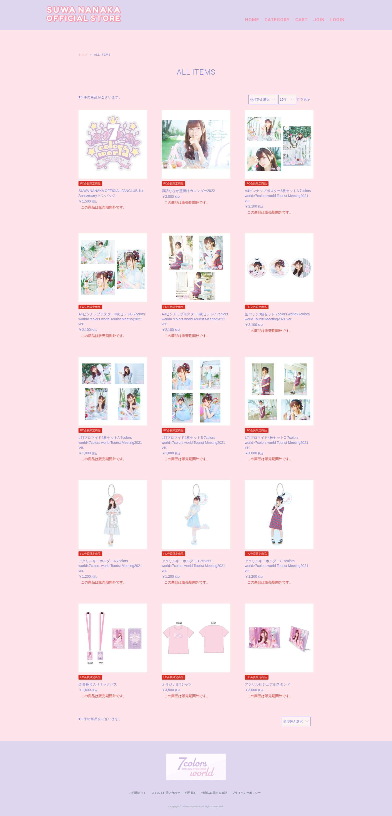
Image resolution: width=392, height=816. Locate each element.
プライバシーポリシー (246, 792)
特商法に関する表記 (214, 792)
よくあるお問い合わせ (166, 792)
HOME (252, 20)
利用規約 (190, 792)
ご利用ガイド (137, 792)
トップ (83, 54)
